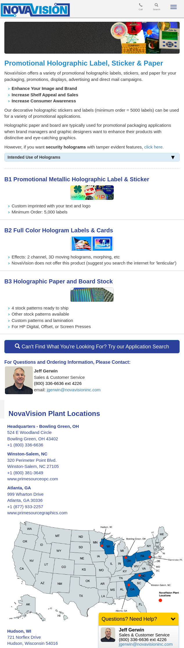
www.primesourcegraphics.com (37, 512)
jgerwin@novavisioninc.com (73, 389)
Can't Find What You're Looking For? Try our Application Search (92, 346)
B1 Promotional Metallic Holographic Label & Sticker (76, 179)
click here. (154, 146)
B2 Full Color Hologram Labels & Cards (58, 230)
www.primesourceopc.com (32, 478)
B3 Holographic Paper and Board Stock (58, 281)
